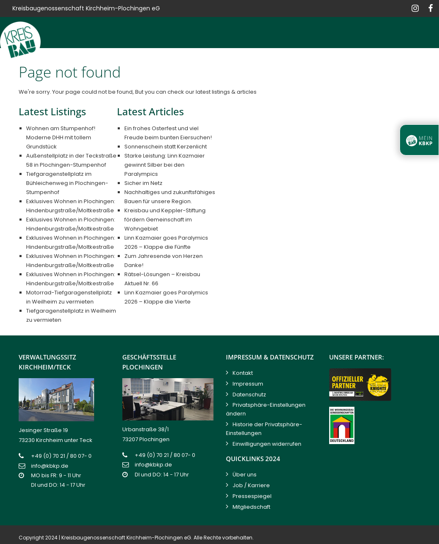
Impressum (248, 384)
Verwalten (257, 63)
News (384, 63)
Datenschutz (249, 394)
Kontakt (419, 63)
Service (350, 63)
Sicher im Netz (143, 183)
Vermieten (165, 63)
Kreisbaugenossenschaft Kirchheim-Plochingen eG (126, 537)
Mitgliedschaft (251, 507)
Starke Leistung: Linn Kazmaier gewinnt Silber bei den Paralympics (164, 165)
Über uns (245, 474)
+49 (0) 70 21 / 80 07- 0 (61, 456)
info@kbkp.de (49, 466)
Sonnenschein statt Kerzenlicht (165, 147)
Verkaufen (211, 63)
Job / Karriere (251, 485)
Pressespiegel (252, 496)
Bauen (126, 63)
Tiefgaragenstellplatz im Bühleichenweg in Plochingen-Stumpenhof (67, 183)
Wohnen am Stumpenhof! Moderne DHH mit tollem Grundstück (60, 137)
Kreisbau (88, 63)
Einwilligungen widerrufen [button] (267, 444)
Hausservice (306, 63)
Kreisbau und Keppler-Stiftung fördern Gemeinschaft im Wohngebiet (165, 219)
